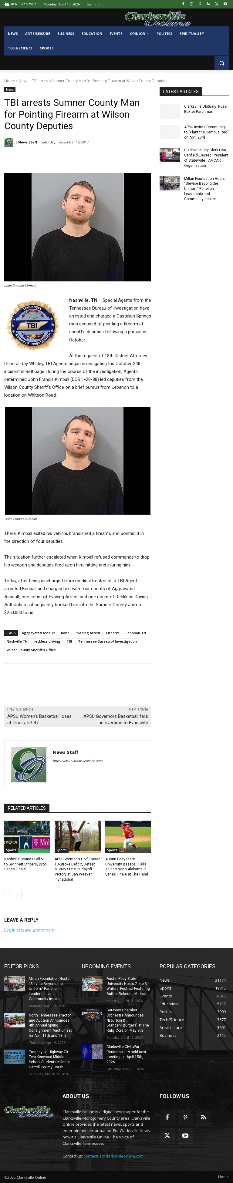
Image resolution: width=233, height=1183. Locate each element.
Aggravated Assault (38, 632)
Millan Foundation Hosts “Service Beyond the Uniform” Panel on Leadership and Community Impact (204, 188)
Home (9, 80)
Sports (11, 850)
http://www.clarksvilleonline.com (78, 761)
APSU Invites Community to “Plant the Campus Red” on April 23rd (206, 132)
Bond (65, 632)
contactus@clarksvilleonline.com (114, 1156)
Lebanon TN (136, 632)
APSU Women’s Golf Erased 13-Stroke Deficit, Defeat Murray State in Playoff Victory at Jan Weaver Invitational (77, 869)
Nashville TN (17, 641)
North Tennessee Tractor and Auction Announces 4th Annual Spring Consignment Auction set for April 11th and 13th (50, 1025)
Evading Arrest (88, 632)
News (23, 80)
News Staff (27, 142)
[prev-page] (8, 894)
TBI (69, 641)
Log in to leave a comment (29, 930)
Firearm (113, 632)
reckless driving (47, 641)
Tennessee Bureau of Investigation (107, 641)
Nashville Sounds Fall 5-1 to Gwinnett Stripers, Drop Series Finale (25, 864)
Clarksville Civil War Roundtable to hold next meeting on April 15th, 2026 (126, 1054)
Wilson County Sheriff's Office (31, 649)
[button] (221, 63)
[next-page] (18, 894)
